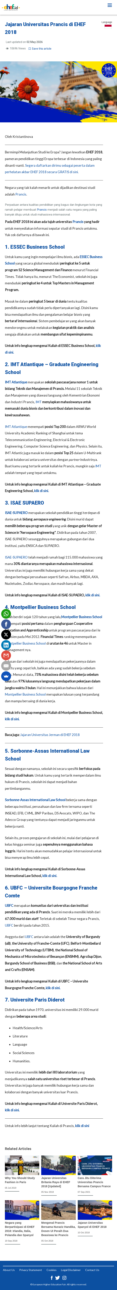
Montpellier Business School (81, 617)
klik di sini (82, 1126)
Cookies (52, 1270)
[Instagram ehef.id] (64, 1277)
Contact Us (92, 1270)
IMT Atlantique (16, 382)
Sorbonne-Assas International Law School (35, 800)
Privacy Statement (30, 1270)
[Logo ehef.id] (11, 5)
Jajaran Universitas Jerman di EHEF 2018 (50, 735)
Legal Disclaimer (71, 1270)
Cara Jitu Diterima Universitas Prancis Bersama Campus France (94, 1182)
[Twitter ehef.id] (57, 1277)
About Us (9, 1270)
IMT (39, 402)
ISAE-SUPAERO (16, 513)
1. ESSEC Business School (35, 247)
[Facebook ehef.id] (52, 1277)
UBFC (9, 905)
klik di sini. (41, 491)
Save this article (40, 48)
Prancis (20, 194)
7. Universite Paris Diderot (35, 1000)
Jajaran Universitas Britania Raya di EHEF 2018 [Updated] (55, 1182)
